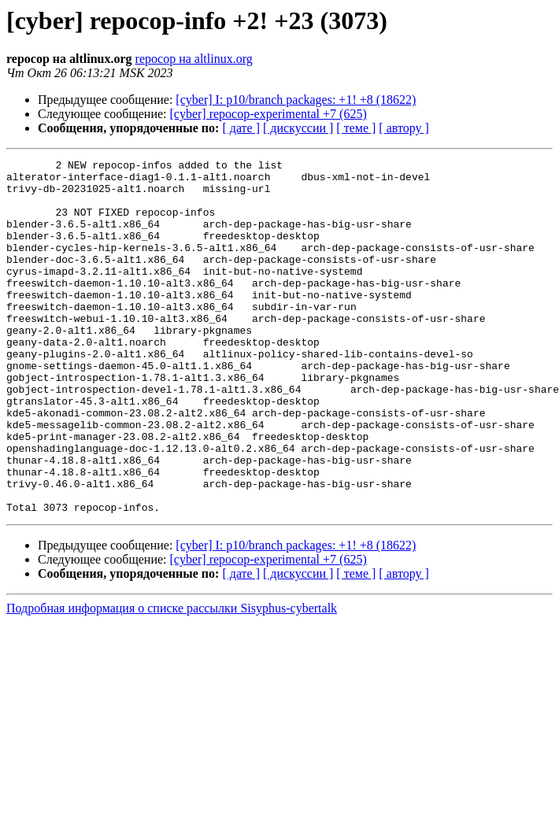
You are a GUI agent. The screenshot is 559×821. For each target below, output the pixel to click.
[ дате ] (241, 128)
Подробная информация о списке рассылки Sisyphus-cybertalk (171, 679)
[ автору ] (403, 128)
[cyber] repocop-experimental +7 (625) (268, 113)
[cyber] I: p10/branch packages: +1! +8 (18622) (296, 99)
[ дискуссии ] (298, 128)
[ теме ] (356, 128)
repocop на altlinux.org (194, 58)
